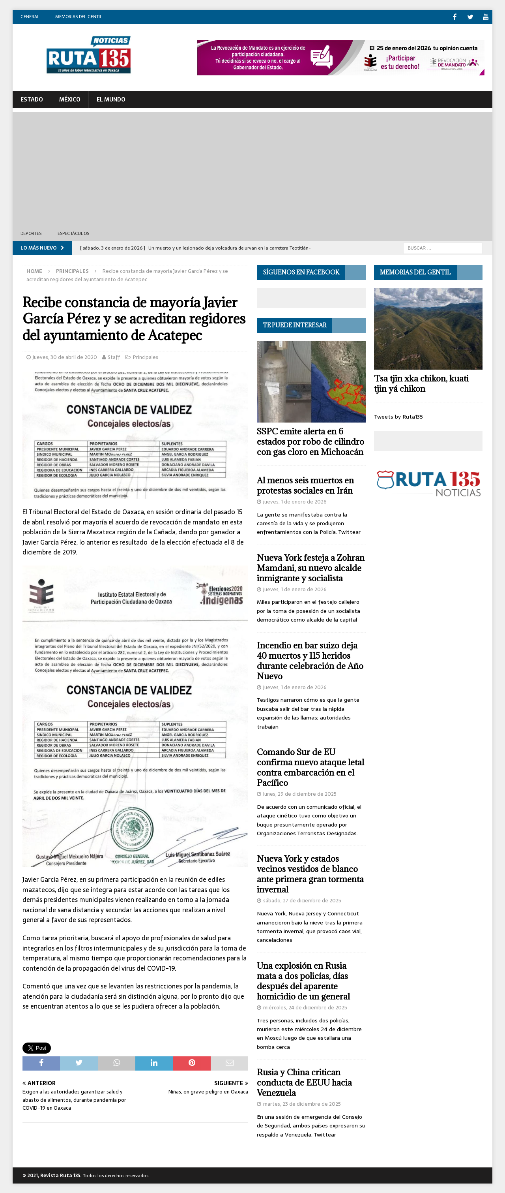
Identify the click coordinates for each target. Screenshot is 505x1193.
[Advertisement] (252, 166)
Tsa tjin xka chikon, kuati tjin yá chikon (421, 383)
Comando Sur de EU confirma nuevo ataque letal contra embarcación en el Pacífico (310, 767)
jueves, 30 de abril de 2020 (65, 357)
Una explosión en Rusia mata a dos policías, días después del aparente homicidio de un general (303, 980)
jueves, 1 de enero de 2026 (295, 501)
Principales (145, 357)
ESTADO (32, 99)
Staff (114, 357)
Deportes (31, 233)
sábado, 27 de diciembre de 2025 (302, 900)
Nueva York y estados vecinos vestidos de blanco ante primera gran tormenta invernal (310, 873)
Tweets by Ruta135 (398, 416)
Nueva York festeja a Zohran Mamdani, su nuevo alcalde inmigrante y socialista (311, 567)
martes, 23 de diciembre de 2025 (302, 1103)
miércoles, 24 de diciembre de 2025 (305, 1007)
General (30, 16)
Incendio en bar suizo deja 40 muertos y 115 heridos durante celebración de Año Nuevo (310, 660)
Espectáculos (73, 233)
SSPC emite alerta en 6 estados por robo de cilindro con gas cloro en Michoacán (310, 441)
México (69, 99)
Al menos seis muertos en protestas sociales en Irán (305, 485)
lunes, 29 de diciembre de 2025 (300, 793)
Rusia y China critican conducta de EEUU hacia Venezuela (304, 1082)
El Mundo (111, 99)
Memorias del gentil (78, 16)
